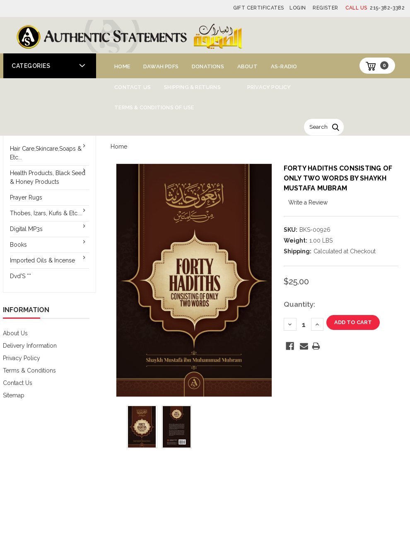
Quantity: (299, 304)
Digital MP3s (26, 229)
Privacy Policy (269, 87)
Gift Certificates (258, 8)
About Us (15, 333)
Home (122, 66)
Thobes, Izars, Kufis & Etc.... (46, 213)
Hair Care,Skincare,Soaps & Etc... (46, 153)
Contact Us (132, 87)
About (247, 66)
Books (18, 244)
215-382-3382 (375, 8)
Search (318, 127)
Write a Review (308, 202)
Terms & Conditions (29, 370)
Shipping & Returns (192, 87)
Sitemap (13, 395)
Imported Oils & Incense (42, 260)
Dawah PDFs (160, 66)
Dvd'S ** (20, 276)
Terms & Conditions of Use (154, 107)
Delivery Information (30, 345)
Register (325, 8)
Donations (208, 66)
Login (297, 8)
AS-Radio (284, 66)
